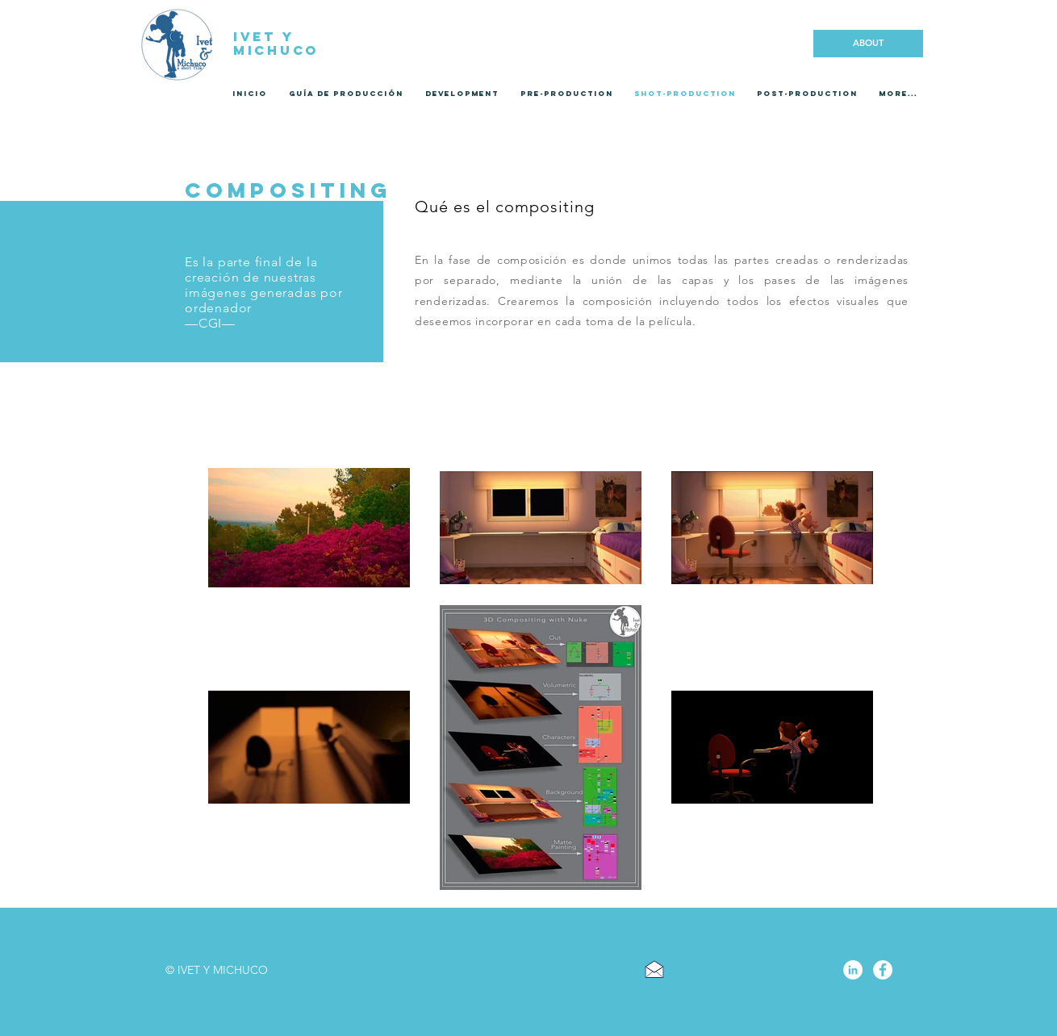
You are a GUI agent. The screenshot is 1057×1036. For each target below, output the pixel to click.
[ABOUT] (868, 43)
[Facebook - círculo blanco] (882, 970)
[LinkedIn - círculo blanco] (853, 970)
